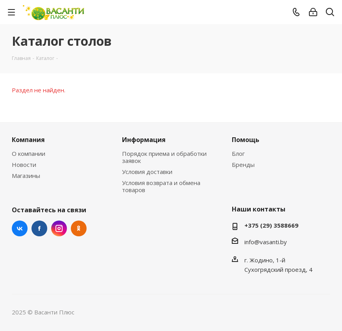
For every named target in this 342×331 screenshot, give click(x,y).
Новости (24, 164)
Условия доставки (147, 172)
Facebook (39, 228)
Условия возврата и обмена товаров (161, 186)
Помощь (245, 139)
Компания (28, 139)
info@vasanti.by (265, 242)
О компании (28, 153)
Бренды (243, 164)
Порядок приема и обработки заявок (164, 157)
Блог (238, 153)
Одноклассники (79, 228)
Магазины (26, 176)
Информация (144, 139)
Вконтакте (20, 228)
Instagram (59, 228)
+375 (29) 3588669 (271, 225)
